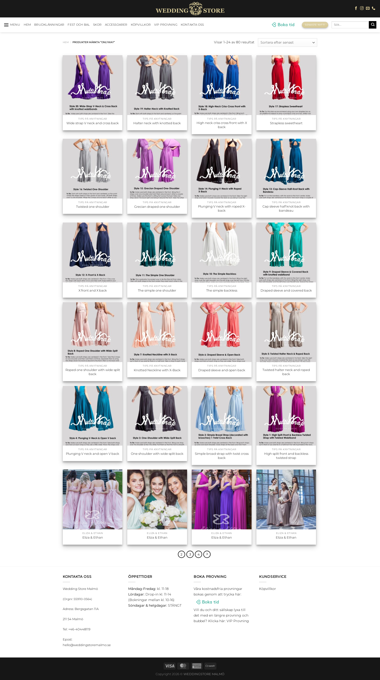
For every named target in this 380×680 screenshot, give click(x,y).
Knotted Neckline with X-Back (157, 370)
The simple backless (221, 290)
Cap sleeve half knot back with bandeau (286, 208)
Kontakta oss (192, 24)
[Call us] (373, 8)
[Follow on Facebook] (356, 8)
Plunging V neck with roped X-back (221, 208)
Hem (66, 42)
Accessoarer (116, 24)
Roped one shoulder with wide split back (92, 372)
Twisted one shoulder (92, 207)
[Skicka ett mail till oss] (368, 8)
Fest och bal (79, 24)
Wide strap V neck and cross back (92, 123)
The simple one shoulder (157, 290)
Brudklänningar (49, 24)
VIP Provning (165, 24)
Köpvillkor (141, 24)
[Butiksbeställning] (287, 42)
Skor (97, 24)
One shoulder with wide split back (157, 454)
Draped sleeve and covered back (286, 290)
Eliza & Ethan (92, 537)
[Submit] (372, 24)
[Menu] (12, 24)
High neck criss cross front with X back (222, 125)
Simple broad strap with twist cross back (222, 456)
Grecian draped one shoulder (157, 207)
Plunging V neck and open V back (92, 454)
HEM (27, 24)
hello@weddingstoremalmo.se (87, 645)
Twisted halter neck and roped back (286, 372)
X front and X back (93, 290)
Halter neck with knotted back (157, 123)
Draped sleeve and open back (221, 370)
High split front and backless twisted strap (286, 456)
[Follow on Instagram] (362, 8)
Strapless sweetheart (286, 123)
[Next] (207, 554)
